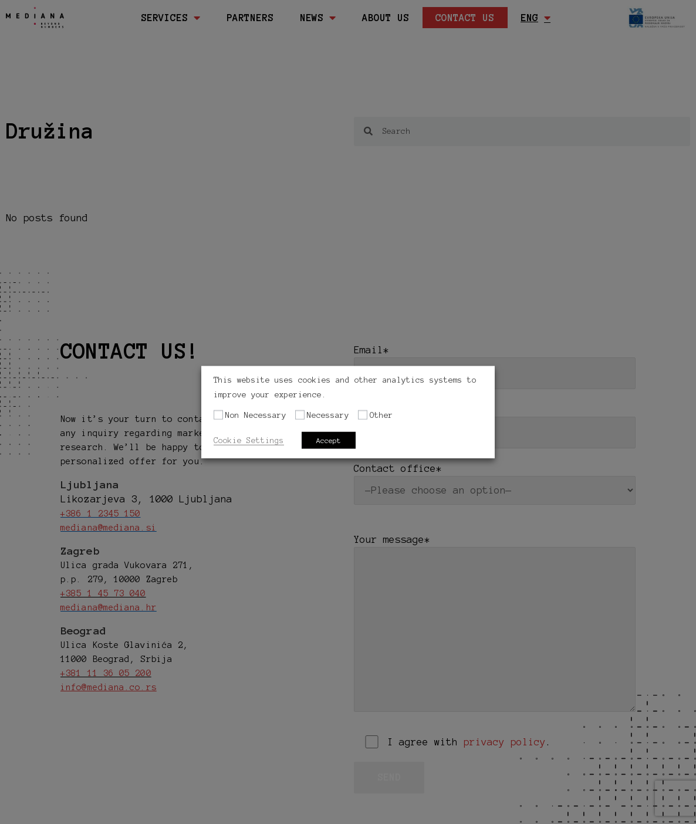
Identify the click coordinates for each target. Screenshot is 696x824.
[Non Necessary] (218, 415)
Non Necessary (255, 415)
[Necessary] (300, 415)
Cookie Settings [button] (249, 439)
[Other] (362, 415)
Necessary (328, 415)
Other (381, 415)
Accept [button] (328, 440)
